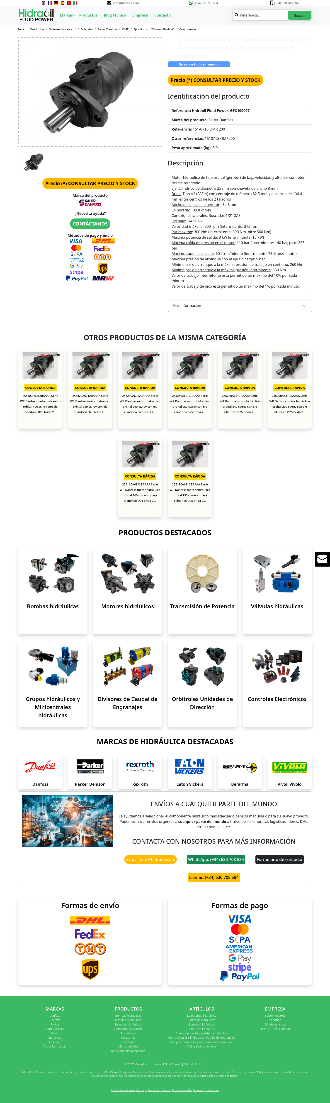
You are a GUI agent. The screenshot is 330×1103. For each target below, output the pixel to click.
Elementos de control (128, 1029)
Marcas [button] (66, 15)
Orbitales (86, 29)
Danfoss (40, 784)
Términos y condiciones (206, 1090)
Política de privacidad (159, 1090)
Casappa (55, 1042)
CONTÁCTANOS (90, 224)
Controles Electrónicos (277, 699)
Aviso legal (141, 1090)
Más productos (128, 1046)
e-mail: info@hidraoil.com (150, 859)
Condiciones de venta (123, 1090)
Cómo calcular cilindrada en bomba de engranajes (201, 1037)
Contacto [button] (162, 15)
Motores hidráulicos (62, 29)
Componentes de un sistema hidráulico (202, 1033)
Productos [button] (88, 15)
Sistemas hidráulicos (128, 1024)
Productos (37, 29)
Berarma (239, 784)
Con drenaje (188, 29)
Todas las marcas (55, 1046)
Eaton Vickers (190, 784)
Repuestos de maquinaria (128, 1051)
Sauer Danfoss (107, 29)
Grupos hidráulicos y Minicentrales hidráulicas (53, 707)
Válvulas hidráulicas (277, 606)
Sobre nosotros (275, 1015)
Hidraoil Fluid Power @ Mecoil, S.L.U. (177, 1064)
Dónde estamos (275, 1024)
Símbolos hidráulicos (201, 1020)
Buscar (299, 15)
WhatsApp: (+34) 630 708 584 (216, 859)
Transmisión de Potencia (202, 606)
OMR (125, 29)
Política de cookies (182, 1090)
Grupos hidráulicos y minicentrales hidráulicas (201, 1042)
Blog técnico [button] (115, 15)
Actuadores (128, 1033)
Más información (186, 305)
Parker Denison (90, 784)
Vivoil (54, 1033)
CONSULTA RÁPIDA (40, 387)
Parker (55, 1024)
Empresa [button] (140, 15)
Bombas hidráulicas (53, 606)
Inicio (22, 29)
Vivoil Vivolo (290, 784)
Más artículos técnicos (201, 1046)
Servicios (275, 1020)
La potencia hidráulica (201, 1015)
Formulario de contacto (279, 859)
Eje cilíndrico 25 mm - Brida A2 (154, 29)
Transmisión (128, 1042)
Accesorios (128, 1037)
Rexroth (140, 784)
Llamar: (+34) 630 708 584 (214, 877)
